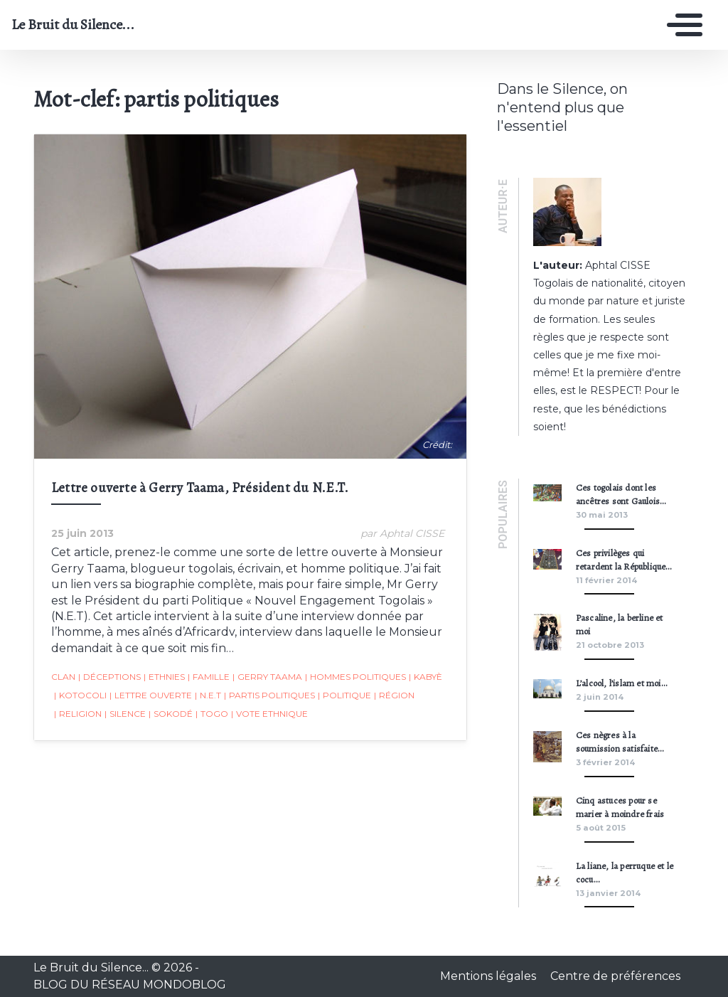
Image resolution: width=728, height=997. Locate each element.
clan (63, 676)
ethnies (164, 677)
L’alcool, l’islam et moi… (621, 683)
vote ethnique (269, 714)
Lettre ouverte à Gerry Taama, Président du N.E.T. (199, 487)
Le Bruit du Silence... (72, 25)
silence (125, 714)
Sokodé (171, 714)
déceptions (109, 677)
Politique (344, 695)
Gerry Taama (267, 677)
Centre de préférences (615, 976)
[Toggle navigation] (681, 25)
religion (78, 714)
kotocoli (80, 695)
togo (212, 714)
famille (209, 677)
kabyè (425, 677)
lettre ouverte (150, 695)
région (394, 695)
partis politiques (269, 695)
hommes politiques (355, 677)
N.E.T (208, 695)
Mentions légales (489, 976)
